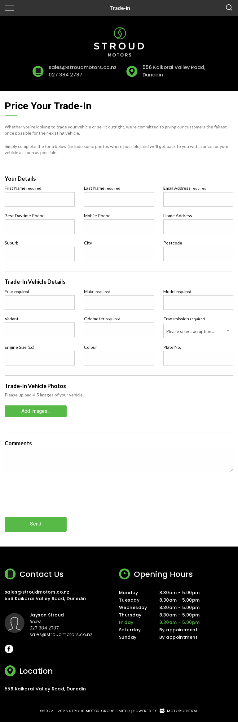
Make (97, 291)
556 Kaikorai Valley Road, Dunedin (45, 598)
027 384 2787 (65, 74)
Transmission (184, 318)
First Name (23, 188)
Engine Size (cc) (19, 347)
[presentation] (52, 499)
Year (17, 291)
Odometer (102, 318)
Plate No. (172, 347)
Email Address (184, 188)
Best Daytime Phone (25, 215)
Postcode (172, 242)
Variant (12, 318)
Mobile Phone (97, 215)
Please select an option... (190, 331)
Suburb (12, 242)
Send (35, 524)
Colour (90, 347)
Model (177, 291)
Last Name (102, 188)
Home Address (177, 215)
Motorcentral (179, 710)
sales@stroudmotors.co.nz (83, 67)
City (88, 242)
